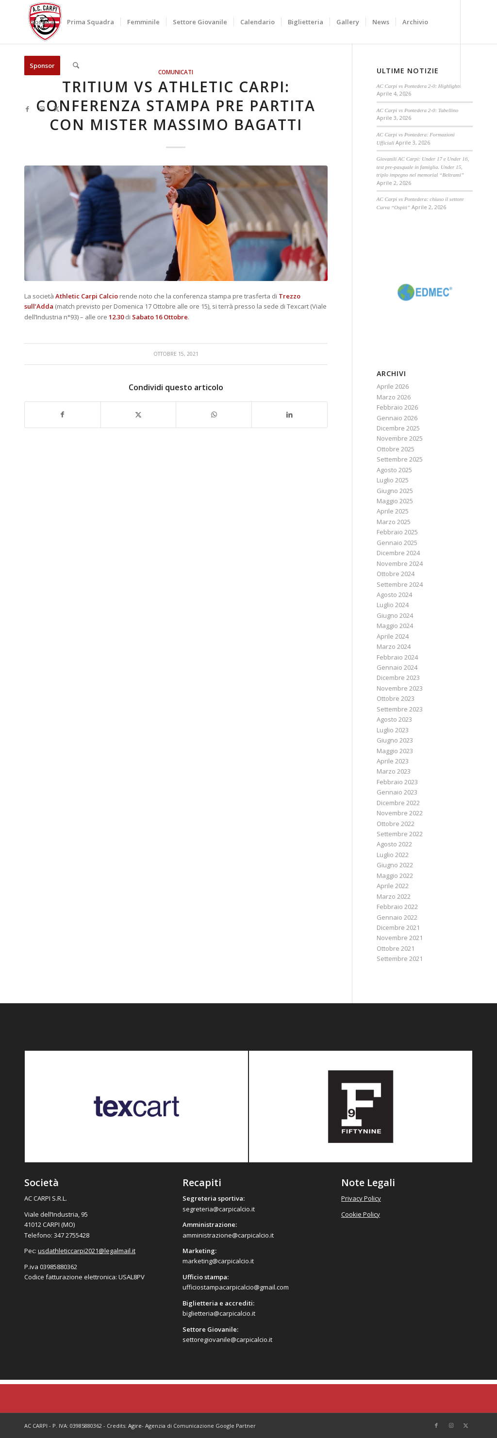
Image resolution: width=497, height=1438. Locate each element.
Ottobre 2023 (395, 698)
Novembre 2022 (400, 813)
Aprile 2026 (393, 386)
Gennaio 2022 (397, 917)
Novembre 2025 (400, 438)
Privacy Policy (361, 1198)
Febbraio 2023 (397, 781)
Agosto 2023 (394, 719)
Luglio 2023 (393, 730)
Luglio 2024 (393, 604)
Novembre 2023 (400, 688)
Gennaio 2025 (397, 542)
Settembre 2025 (400, 459)
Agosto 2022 (394, 844)
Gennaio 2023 (397, 792)
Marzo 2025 (394, 521)
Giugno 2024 (395, 615)
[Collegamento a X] (56, 108)
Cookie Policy (360, 1214)
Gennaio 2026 (397, 417)
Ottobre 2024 (395, 573)
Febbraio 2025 (397, 532)
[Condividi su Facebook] (62, 414)
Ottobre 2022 (395, 823)
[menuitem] (42, 22)
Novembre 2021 (400, 937)
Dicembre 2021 (398, 927)
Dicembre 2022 (398, 802)
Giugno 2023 (395, 740)
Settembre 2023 (400, 709)
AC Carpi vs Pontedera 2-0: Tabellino (418, 110)
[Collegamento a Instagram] (41, 108)
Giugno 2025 (395, 490)
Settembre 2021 (400, 958)
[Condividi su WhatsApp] (213, 414)
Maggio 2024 (395, 625)
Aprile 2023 (393, 761)
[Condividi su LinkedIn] (289, 414)
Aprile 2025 (393, 511)
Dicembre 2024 (398, 552)
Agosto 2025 (394, 469)
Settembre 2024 (400, 584)
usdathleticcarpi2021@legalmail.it (86, 1250)
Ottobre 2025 (395, 449)
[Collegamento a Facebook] (27, 108)
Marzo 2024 (394, 646)
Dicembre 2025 (398, 428)
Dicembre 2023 (398, 677)
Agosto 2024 (394, 594)
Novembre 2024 (400, 563)
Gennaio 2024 (397, 667)
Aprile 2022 (393, 885)
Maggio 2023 (395, 750)
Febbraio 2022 (397, 906)
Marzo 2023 (394, 771)
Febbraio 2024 (397, 657)
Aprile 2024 (393, 636)
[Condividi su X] (138, 414)
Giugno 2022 (395, 864)
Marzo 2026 (394, 397)
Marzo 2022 (394, 896)
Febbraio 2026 (397, 407)
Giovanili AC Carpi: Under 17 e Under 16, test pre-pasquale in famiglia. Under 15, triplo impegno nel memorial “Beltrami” (423, 167)
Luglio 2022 (393, 854)
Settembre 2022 (400, 833)
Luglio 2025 (393, 480)
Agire (135, 1425)
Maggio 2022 (395, 875)
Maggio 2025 (395, 500)
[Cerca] (75, 65)
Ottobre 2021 (395, 948)
